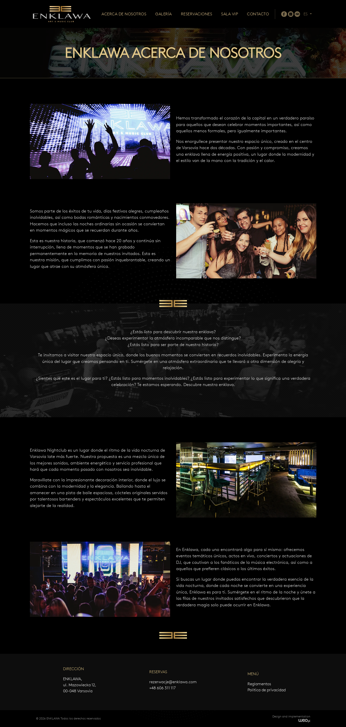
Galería (163, 14)
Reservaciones (196, 14)
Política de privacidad (267, 690)
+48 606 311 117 (162, 688)
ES (306, 14)
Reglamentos (259, 683)
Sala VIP (229, 14)
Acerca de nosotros (124, 14)
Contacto (258, 14)
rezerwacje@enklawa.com (173, 681)
